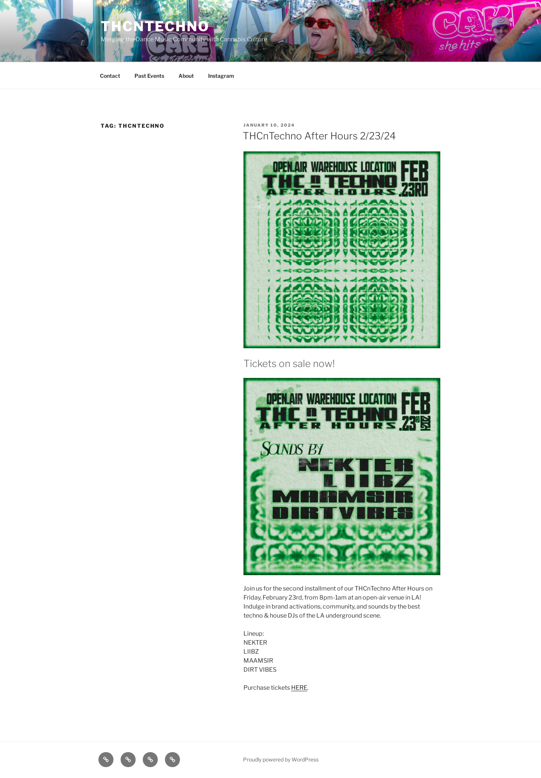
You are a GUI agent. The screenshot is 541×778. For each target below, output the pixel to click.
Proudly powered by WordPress (281, 759)
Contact (110, 76)
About (186, 76)
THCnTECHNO (155, 26)
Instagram (221, 76)
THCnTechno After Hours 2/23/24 (319, 136)
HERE (299, 687)
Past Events (149, 76)
